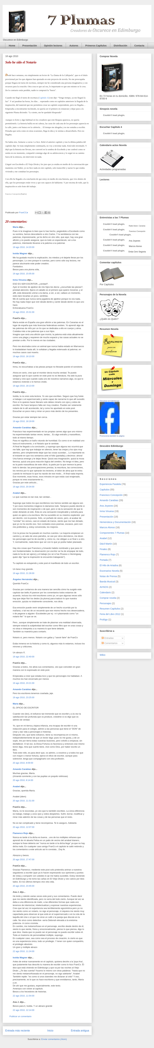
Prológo (104, 619)
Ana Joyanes (134, 241)
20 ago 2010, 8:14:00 (23, 780)
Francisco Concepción (111, 495)
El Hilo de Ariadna (109, 565)
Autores (73, 45)
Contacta (139, 45)
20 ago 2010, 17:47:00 (23, 859)
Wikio (102, 655)
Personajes (105, 603)
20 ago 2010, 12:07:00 (23, 827)
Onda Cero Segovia (137, 252)
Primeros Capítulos (95, 45)
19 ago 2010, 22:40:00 (23, 656)
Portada (104, 560)
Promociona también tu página (112, 436)
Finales (103, 549)
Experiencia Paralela (110, 484)
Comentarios (109, 643)
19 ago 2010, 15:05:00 (23, 273)
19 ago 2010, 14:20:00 (23, 247)
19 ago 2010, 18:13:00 (23, 386)
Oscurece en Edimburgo (109, 401)
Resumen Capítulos (110, 608)
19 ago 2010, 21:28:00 (23, 573)
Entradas (108, 638)
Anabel (16, 493)
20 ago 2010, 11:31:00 (23, 800)
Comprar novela (108, 598)
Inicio (50, 1030)
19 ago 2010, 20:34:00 (23, 486)
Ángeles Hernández (23, 579)
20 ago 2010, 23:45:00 (23, 886)
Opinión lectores (53, 45)
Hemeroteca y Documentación (115, 522)
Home (12, 45)
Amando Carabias (22, 427)
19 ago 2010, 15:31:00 (23, 312)
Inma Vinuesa (20, 280)
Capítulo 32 (44, 97)
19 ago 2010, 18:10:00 (23, 356)
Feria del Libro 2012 (110, 614)
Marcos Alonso (135, 246)
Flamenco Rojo (20, 833)
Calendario (105, 592)
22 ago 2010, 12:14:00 (23, 1010)
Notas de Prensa (108, 576)
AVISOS (104, 587)
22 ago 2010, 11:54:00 (23, 995)
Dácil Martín (106, 543)
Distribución (120, 45)
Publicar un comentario (20, 1016)
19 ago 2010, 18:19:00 (23, 421)
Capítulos (104, 489)
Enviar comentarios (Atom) (54, 1039)
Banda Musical (107, 581)
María (15, 227)
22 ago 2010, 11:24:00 (23, 951)
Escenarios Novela (109, 571)
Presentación (29, 45)
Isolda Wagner (20, 253)
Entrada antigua (80, 1030)
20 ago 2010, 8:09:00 (23, 763)
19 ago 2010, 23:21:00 (23, 683)
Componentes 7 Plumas (112, 533)
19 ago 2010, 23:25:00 (23, 697)
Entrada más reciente (17, 1030)
